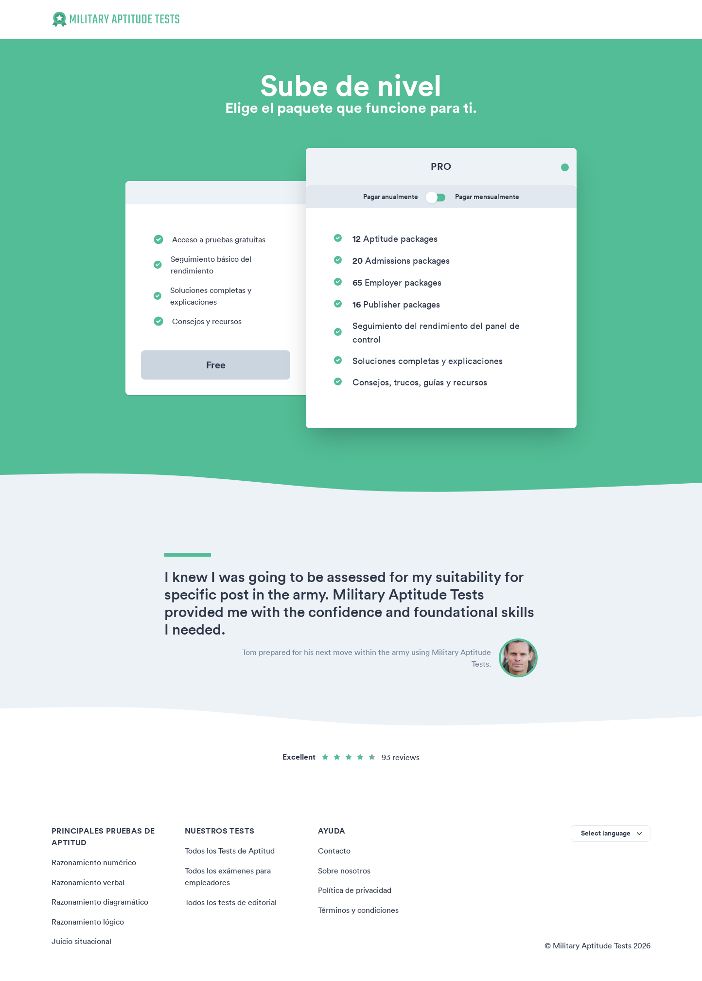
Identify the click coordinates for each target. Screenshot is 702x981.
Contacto (334, 850)
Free (216, 364)
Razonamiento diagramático (100, 901)
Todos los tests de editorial (231, 901)
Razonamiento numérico (94, 862)
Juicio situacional (81, 940)
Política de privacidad (354, 889)
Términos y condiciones (358, 909)
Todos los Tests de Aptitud (230, 850)
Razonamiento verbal (88, 882)
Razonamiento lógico (88, 921)
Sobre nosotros (344, 870)
